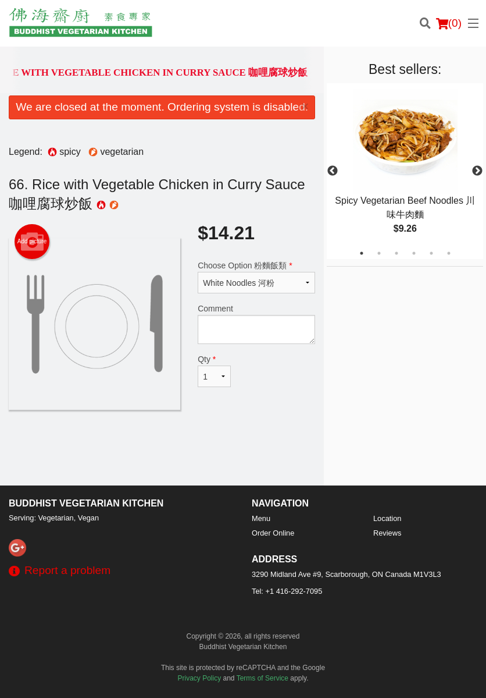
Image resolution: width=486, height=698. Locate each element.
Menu (261, 518)
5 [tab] (431, 253)
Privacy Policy (199, 678)
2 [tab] (379, 253)
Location (387, 518)
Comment (256, 324)
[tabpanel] (405, 171)
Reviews (387, 533)
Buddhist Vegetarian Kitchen (86, 503)
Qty (214, 371)
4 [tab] (414, 253)
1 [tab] (361, 253)
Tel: (287, 591)
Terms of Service (262, 678)
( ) (449, 23)
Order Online (273, 533)
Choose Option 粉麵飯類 (256, 277)
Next (477, 171)
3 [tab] (396, 253)
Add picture (32, 241)
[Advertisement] (162, 448)
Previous (332, 171)
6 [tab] (449, 253)
